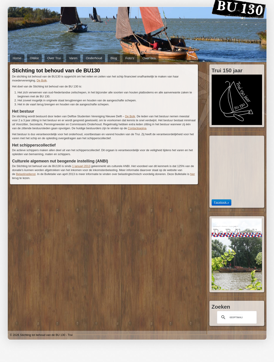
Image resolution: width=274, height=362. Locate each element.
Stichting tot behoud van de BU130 (56, 70)
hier (192, 174)
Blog (114, 58)
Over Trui (54, 58)
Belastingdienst (26, 174)
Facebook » (221, 202)
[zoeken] (236, 317)
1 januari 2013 (81, 166)
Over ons (149, 58)
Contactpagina (137, 128)
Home (17, 58)
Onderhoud (94, 58)
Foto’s (129, 58)
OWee (34, 58)
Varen (73, 58)
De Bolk (42, 80)
